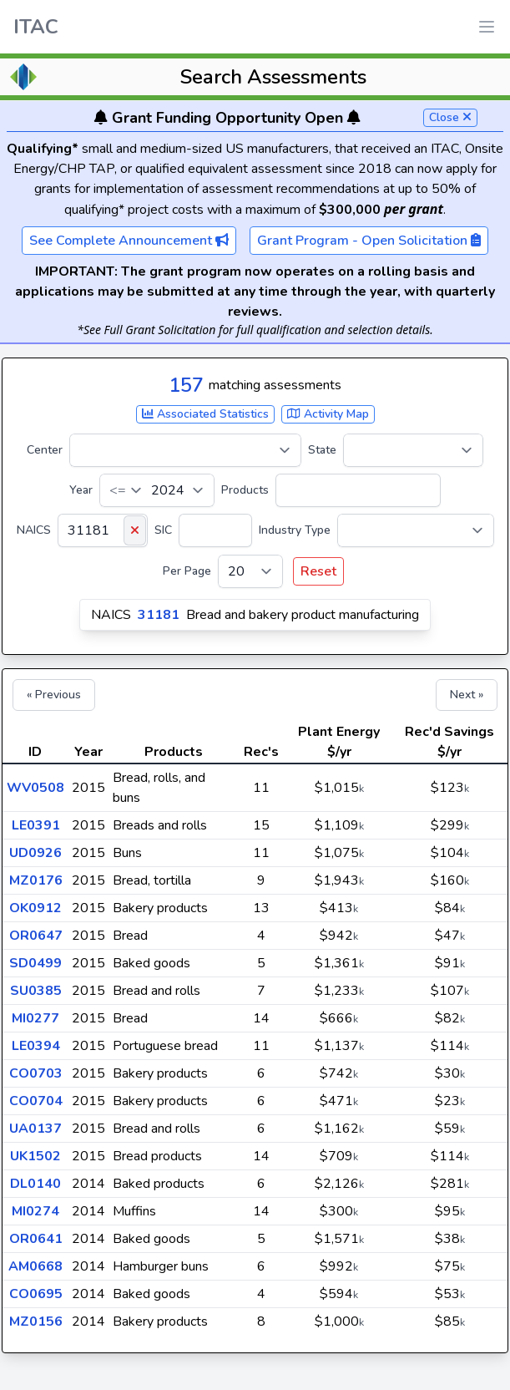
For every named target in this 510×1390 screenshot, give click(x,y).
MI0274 (35, 1211)
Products (245, 490)
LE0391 (36, 825)
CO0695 (36, 1294)
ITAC (35, 26)
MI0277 (35, 1018)
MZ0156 (36, 1321)
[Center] (185, 450)
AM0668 (35, 1266)
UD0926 (35, 853)
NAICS (34, 530)
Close (450, 117)
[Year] (157, 490)
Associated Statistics (205, 414)
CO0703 (36, 1073)
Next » (466, 695)
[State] (413, 450)
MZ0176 (36, 880)
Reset (318, 571)
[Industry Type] (415, 530)
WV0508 (35, 788)
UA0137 (35, 1128)
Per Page (187, 571)
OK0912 (35, 908)
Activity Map (328, 414)
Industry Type (295, 530)
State (322, 450)
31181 (158, 615)
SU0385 (36, 991)
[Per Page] (250, 571)
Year (81, 490)
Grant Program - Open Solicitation (369, 240)
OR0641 (36, 1239)
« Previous (54, 695)
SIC (163, 530)
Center (45, 450)
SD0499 (35, 963)
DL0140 (35, 1183)
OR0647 (36, 935)
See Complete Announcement (129, 240)
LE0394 (36, 1046)
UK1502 (35, 1156)
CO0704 (36, 1101)
